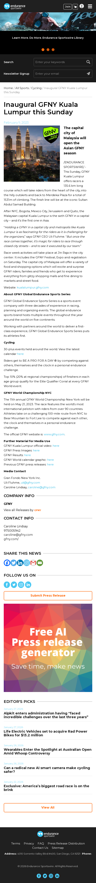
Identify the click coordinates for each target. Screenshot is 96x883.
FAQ (41, 843)
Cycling (36, 88)
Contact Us (40, 848)
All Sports (22, 88)
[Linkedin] (20, 563)
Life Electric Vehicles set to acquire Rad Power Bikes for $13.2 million (45, 733)
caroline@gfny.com (41, 487)
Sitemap (58, 848)
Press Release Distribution (66, 843)
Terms (15, 843)
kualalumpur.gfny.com (33, 287)
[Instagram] (26, 563)
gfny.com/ (11, 539)
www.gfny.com (54, 434)
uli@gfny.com (30, 482)
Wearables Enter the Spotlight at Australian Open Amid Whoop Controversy (48, 751)
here (20, 354)
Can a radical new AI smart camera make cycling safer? (47, 770)
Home (8, 88)
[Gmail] (33, 563)
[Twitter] (13, 563)
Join (67, 6)
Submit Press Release (48, 595)
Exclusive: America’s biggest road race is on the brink (46, 788)
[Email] (39, 563)
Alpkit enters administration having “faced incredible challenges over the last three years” (46, 715)
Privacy (29, 843)
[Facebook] (7, 563)
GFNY (37, 510)
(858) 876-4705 (48, 857)
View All (47, 807)
